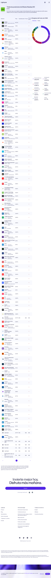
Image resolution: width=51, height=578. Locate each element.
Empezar (25, 488)
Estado (2, 520)
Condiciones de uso (22, 512)
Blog (2, 512)
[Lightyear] (4, 2)
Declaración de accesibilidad (24, 524)
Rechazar (42, 573)
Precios (2, 509)
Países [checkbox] (39, 20)
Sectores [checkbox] (34, 20)
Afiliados (36, 512)
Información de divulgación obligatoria (23, 527)
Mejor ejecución (21, 517)
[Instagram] (31, 538)
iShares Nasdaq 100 (28, 7)
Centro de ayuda (4, 516)
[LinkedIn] (27, 538)
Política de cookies (22, 521)
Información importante (23, 509)
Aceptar (47, 573)
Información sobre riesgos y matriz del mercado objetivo (25, 515)
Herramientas (4, 514)
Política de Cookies (28, 573)
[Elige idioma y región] (45, 2)
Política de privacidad (22, 519)
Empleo (36, 509)
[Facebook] (20, 538)
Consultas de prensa (39, 514)
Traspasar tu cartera (5, 518)
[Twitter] (23, 538)
